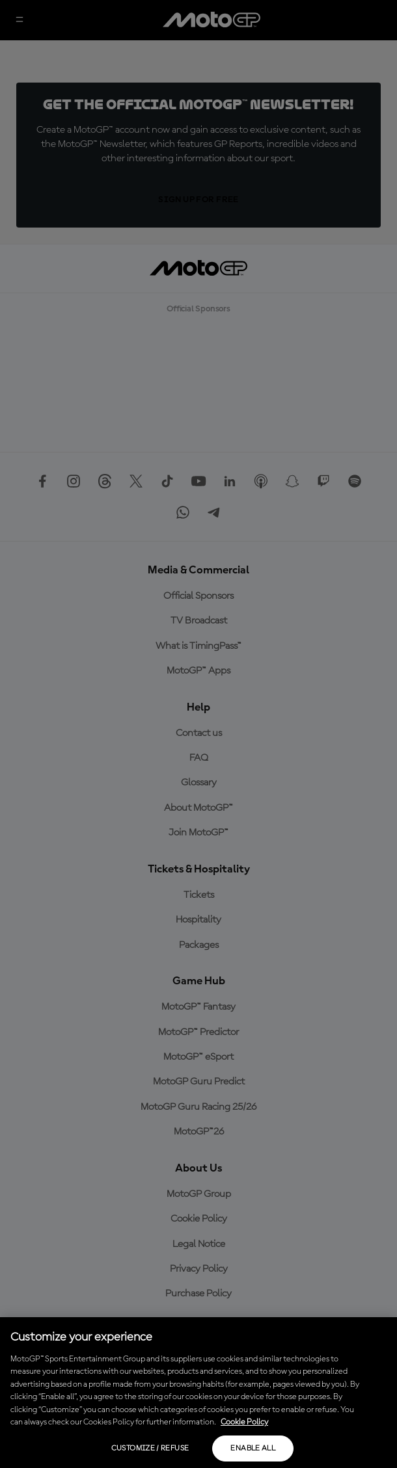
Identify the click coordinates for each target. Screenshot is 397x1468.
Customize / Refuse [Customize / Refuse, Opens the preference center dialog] (150, 1448)
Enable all (252, 1448)
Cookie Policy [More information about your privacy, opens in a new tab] (244, 1422)
